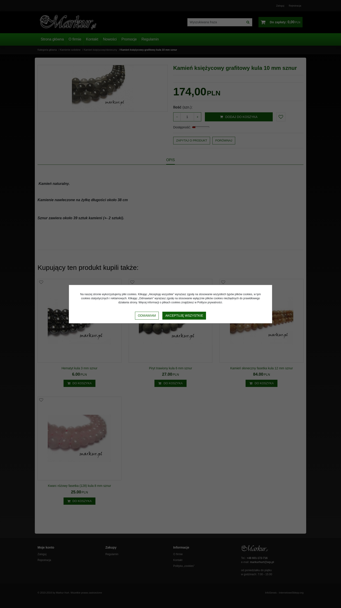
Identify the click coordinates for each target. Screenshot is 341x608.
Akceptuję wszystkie (184, 315)
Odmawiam (147, 315)
